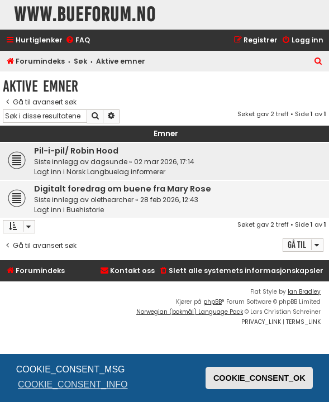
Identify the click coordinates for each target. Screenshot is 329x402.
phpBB (212, 302)
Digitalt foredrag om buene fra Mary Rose (122, 188)
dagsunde (108, 161)
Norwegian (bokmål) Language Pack (189, 312)
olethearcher (111, 199)
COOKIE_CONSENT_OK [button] (259, 378)
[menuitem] (77, 40)
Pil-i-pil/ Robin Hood (76, 150)
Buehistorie (85, 209)
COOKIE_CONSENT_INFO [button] (72, 384)
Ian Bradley (304, 292)
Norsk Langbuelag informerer (115, 171)
